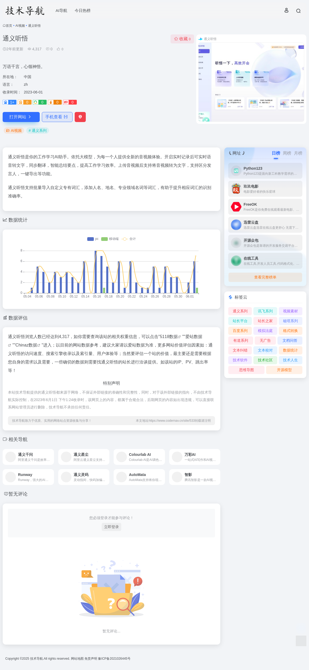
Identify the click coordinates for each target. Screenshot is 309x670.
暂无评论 (18, 494)
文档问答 (290, 340)
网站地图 (77, 658)
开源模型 (284, 370)
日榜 (276, 153)
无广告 (265, 340)
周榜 (287, 153)
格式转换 (290, 331)
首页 (9, 26)
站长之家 (265, 321)
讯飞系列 (265, 311)
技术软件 (240, 360)
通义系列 (240, 311)
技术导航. (36, 658)
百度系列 (240, 331)
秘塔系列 (290, 321)
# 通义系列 (38, 130)
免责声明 (91, 658)
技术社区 (265, 360)
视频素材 (290, 311)
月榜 (298, 153)
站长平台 (240, 321)
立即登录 (111, 527)
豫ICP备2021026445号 (114, 658)
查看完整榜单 (265, 277)
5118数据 (169, 336)
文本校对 (265, 350)
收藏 (182, 39)
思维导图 (246, 370)
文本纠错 (240, 350)
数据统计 (290, 350)
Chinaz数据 (26, 345)
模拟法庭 (265, 331)
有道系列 (240, 340)
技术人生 (290, 360)
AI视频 (20, 26)
